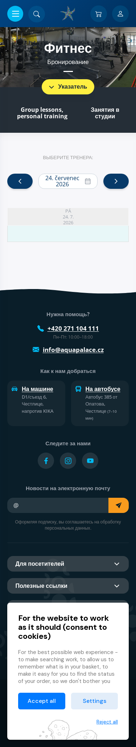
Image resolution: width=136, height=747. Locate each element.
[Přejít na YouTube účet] (90, 461)
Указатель (67, 86)
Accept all (42, 701)
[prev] (20, 181)
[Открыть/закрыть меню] (15, 14)
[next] (116, 181)
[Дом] (68, 13)
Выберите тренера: (68, 157)
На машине (32, 389)
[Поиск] (36, 14)
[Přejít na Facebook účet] (46, 461)
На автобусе (97, 389)
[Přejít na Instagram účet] (68, 461)
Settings (94, 701)
